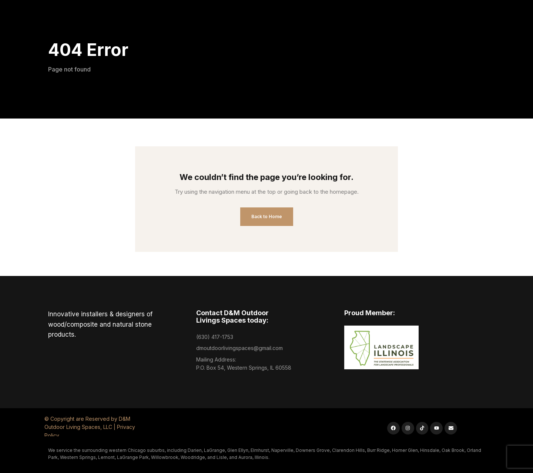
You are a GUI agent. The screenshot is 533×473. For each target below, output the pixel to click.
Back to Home (266, 216)
